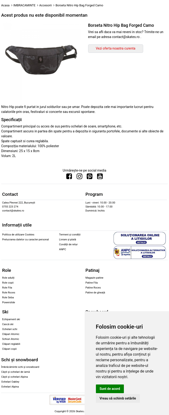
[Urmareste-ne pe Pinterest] (89, 177)
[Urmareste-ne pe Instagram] (79, 177)
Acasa (5, 5)
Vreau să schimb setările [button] (118, 398)
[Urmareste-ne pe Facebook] (69, 177)
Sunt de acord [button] (110, 389)
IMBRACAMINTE (24, 5)
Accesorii (45, 5)
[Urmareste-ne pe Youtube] (100, 177)
